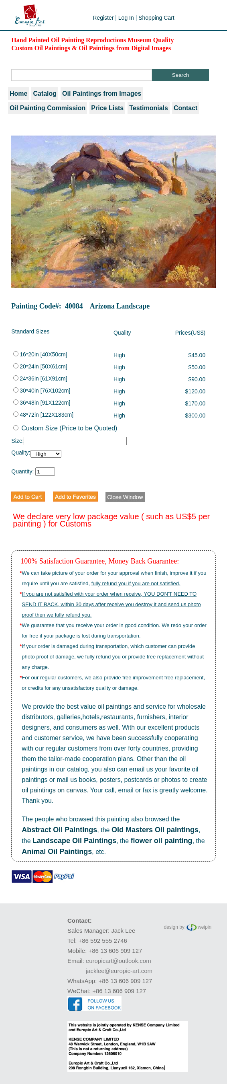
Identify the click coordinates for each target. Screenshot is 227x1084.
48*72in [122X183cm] (43, 414)
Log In (126, 17)
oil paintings (114, 706)
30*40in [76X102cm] (41, 390)
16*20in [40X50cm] (40, 354)
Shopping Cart (156, 17)
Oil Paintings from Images (101, 93)
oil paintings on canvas (54, 790)
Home (18, 93)
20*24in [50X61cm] (40, 366)
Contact (186, 108)
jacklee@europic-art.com (119, 970)
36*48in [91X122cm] (41, 402)
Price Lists (107, 108)
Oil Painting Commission (47, 108)
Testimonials (148, 108)
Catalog (45, 93)
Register (103, 17)
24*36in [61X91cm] (40, 378)
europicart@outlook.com (118, 960)
